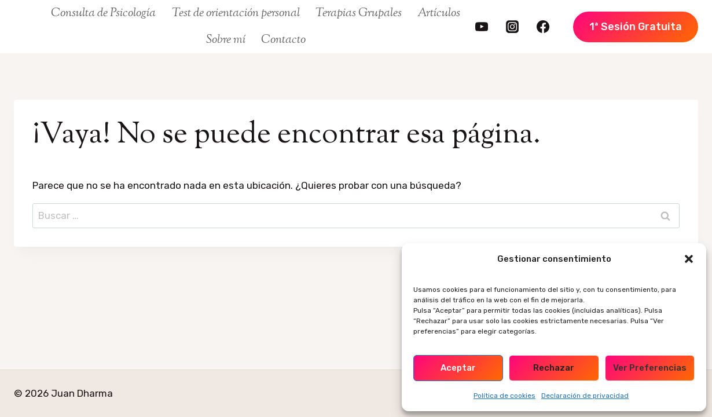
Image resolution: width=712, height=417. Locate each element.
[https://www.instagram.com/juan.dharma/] (512, 26)
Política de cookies (504, 396)
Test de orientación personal (236, 13)
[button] (689, 259)
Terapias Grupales (358, 13)
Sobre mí (225, 40)
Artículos (438, 13)
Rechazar (553, 368)
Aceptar (458, 368)
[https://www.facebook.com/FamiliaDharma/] (543, 26)
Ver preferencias (650, 368)
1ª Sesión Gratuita (635, 26)
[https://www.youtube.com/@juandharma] (481, 26)
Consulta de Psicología (103, 13)
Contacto (283, 40)
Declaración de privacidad (585, 396)
